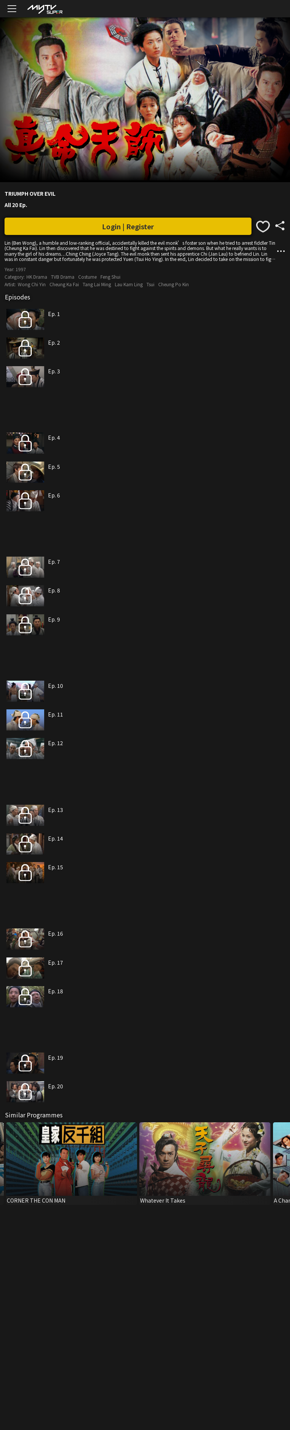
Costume (87, 276)
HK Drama (36, 276)
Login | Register (128, 226)
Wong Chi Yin (32, 284)
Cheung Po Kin (173, 284)
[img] (44, 9)
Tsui (150, 284)
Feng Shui (110, 276)
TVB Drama (62, 276)
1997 (20, 269)
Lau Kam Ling (129, 284)
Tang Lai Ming (97, 284)
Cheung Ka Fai (64, 284)
